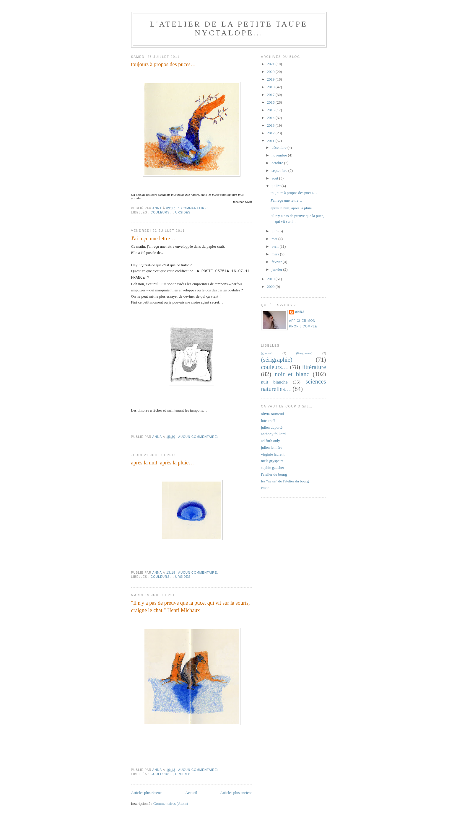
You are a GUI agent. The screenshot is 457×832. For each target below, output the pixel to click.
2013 (271, 125)
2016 (271, 102)
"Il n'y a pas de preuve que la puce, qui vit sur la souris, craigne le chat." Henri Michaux (190, 606)
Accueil (191, 792)
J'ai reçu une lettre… (153, 239)
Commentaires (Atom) (170, 803)
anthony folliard (273, 434)
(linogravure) (304, 353)
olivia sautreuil (272, 414)
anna (300, 312)
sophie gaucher (272, 467)
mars (275, 254)
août (275, 178)
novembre (279, 155)
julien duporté (272, 427)
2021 (271, 64)
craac (265, 487)
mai (274, 238)
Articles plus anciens (236, 792)
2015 (271, 110)
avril (275, 246)
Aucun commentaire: (198, 436)
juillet (276, 186)
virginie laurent (273, 454)
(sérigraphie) (276, 359)
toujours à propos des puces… (163, 64)
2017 (271, 94)
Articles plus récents (146, 792)
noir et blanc (292, 374)
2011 (271, 140)
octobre (277, 163)
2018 (271, 87)
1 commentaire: (193, 208)
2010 (271, 279)
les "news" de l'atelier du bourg (285, 481)
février (277, 262)
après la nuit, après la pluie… (162, 463)
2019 (271, 79)
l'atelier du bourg (274, 474)
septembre (279, 170)
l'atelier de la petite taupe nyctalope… (229, 28)
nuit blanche (274, 381)
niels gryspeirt (272, 461)
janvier (277, 269)
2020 (271, 71)
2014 (271, 117)
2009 (271, 286)
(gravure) (267, 353)
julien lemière (271, 447)
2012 (271, 133)
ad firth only (270, 440)
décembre (279, 147)
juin (274, 231)
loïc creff (268, 420)
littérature (314, 366)
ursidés (183, 212)
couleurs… (162, 212)
